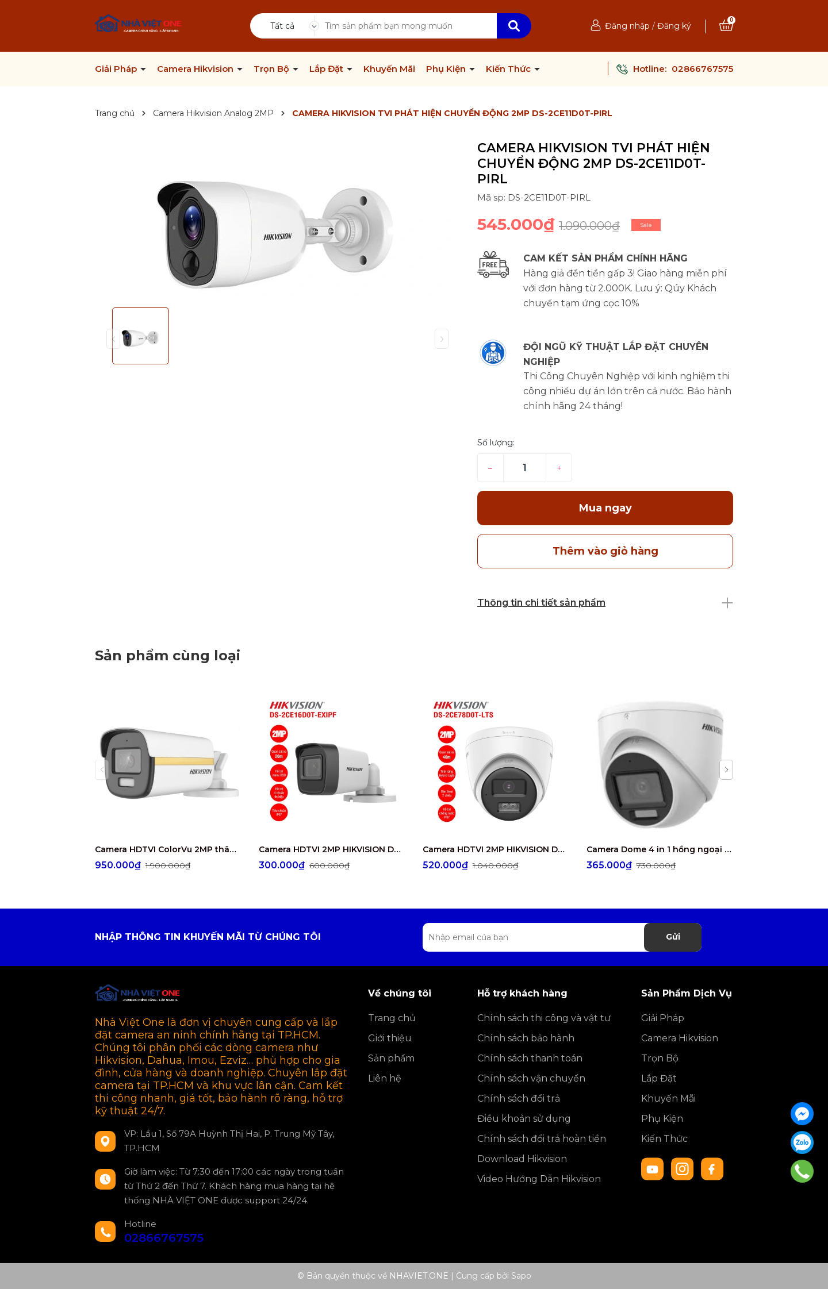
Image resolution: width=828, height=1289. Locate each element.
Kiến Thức (509, 69)
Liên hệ (384, 1078)
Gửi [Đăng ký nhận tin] (673, 937)
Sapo (521, 1276)
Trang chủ (392, 1018)
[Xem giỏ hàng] (726, 26)
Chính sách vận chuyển (531, 1078)
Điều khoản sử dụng (524, 1118)
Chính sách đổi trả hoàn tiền (541, 1138)
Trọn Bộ (273, 69)
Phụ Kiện (447, 69)
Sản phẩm (391, 1058)
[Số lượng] (525, 467)
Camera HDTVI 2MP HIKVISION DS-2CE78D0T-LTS (496, 849)
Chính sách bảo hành (525, 1038)
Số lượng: (496, 442)
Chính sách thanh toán (529, 1058)
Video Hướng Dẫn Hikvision (539, 1178)
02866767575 (702, 68)
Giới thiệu (390, 1038)
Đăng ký (674, 26)
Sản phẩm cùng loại (167, 655)
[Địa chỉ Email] (562, 937)
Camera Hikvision (196, 69)
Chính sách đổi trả (518, 1098)
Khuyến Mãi (389, 69)
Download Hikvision (522, 1158)
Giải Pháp (117, 69)
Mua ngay (605, 508)
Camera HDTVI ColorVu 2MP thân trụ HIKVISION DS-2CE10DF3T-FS (168, 849)
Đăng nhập (627, 26)
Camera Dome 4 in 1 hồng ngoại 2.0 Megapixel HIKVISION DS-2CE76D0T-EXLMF (659, 849)
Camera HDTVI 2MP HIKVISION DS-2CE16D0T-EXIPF (332, 849)
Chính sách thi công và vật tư (544, 1018)
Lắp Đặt (327, 69)
